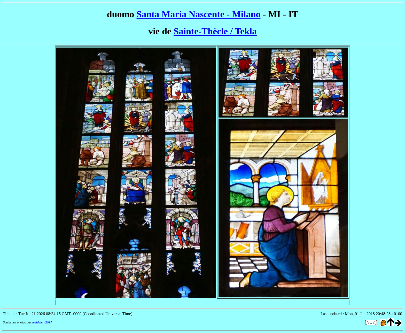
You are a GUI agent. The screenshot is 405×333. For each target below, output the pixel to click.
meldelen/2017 (42, 322)
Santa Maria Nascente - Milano (199, 14)
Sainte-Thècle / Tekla (215, 31)
